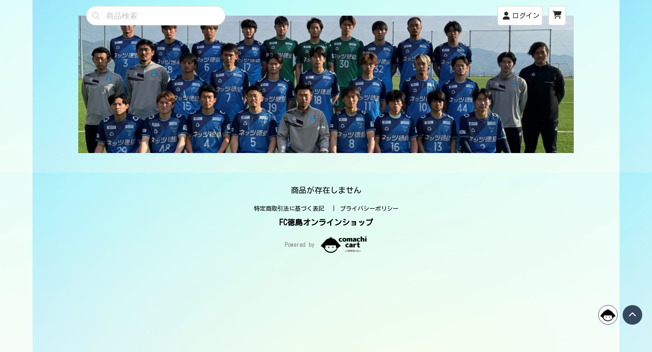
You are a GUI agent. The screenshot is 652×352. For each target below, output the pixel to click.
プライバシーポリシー (369, 208)
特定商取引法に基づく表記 (291, 208)
